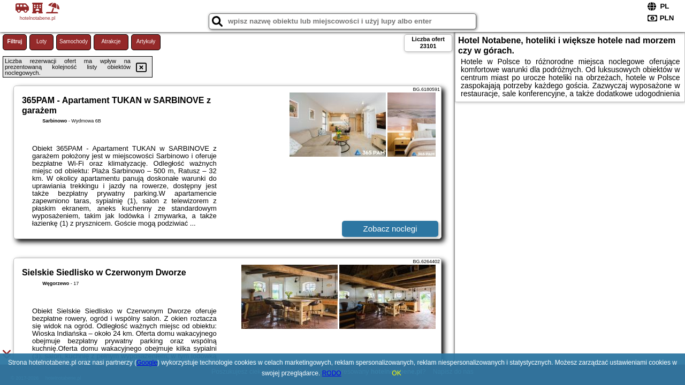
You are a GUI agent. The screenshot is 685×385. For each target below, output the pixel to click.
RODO (331, 373)
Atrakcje (110, 41)
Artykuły (146, 41)
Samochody (73, 41)
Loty (41, 41)
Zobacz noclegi (390, 228)
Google (146, 362)
